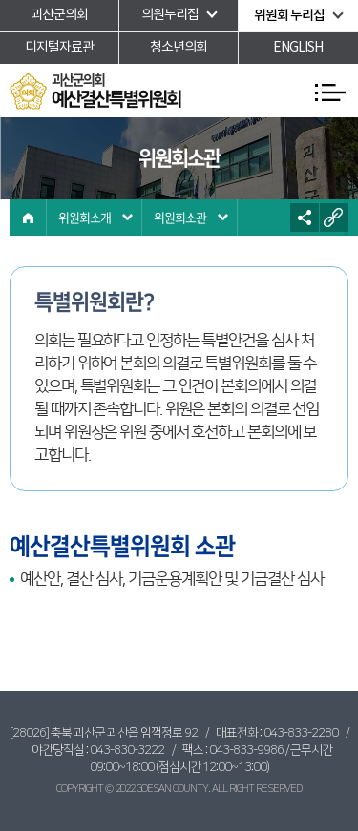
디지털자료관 (59, 47)
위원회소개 (84, 217)
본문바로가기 (0, 0)
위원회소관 (180, 217)
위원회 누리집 (289, 16)
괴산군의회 (59, 15)
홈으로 (28, 217)
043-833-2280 (300, 732)
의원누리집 (170, 15)
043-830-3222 (127, 750)
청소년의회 (178, 47)
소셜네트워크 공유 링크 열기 (304, 217)
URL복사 (334, 217)
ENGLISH (298, 47)
